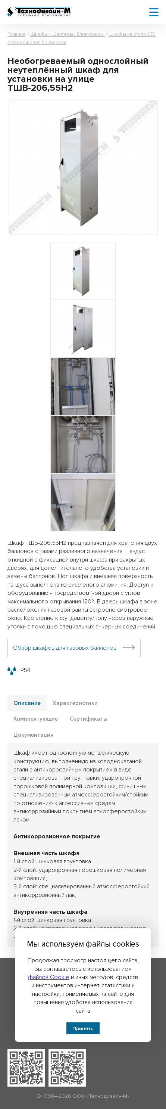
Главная (16, 34)
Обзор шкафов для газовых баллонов (64, 648)
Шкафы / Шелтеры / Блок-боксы (67, 34)
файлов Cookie (48, 977)
